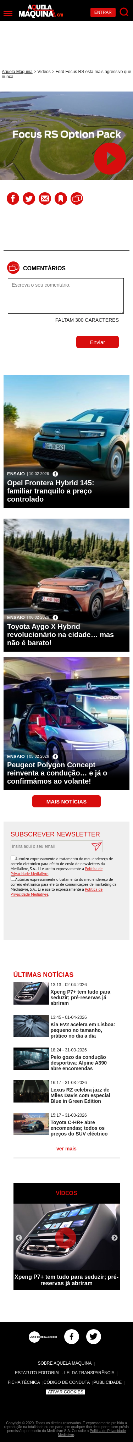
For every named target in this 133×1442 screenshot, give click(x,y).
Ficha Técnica (24, 1382)
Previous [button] (18, 1238)
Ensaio (16, 473)
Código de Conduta (67, 1382)
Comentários (44, 268)
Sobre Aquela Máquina (65, 1363)
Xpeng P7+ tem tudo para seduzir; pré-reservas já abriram (80, 997)
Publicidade (107, 1382)
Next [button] (114, 1238)
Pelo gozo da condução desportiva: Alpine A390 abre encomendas (79, 1062)
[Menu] (8, 13)
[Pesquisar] (124, 12)
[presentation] (68, 919)
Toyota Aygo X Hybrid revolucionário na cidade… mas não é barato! (60, 635)
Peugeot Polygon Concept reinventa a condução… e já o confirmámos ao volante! (57, 773)
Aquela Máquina (17, 71)
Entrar (103, 12)
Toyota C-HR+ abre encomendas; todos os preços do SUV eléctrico (79, 1128)
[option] (66, 1247)
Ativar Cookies (65, 1391)
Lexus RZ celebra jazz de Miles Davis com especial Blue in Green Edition (80, 1095)
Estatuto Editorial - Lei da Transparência (64, 1372)
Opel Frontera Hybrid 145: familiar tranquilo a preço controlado (50, 491)
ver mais (66, 1148)
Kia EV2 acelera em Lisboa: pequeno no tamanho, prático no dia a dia (83, 1030)
